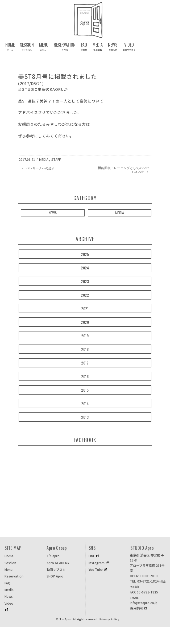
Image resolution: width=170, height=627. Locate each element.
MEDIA (119, 212)
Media (43, 159)
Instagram (97, 562)
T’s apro (53, 556)
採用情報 (136, 608)
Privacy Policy (109, 619)
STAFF (56, 159)
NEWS (53, 212)
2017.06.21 (27, 159)
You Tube (96, 569)
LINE (92, 556)
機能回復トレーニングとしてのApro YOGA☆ (123, 170)
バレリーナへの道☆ (38, 168)
